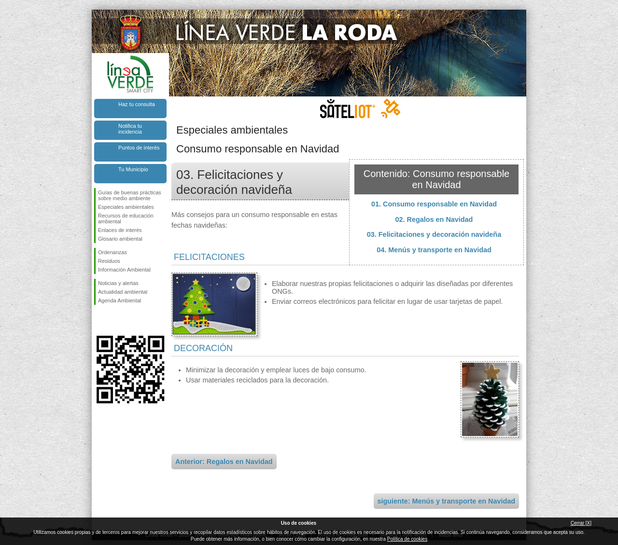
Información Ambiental (124, 269)
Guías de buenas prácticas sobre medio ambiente (129, 195)
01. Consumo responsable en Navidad (434, 204)
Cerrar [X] (581, 523)
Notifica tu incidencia (130, 129)
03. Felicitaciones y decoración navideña (434, 234)
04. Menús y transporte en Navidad (434, 250)
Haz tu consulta (136, 104)
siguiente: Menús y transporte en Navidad (446, 501)
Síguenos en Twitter (116, 320)
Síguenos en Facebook (100, 320)
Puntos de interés (139, 147)
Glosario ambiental (120, 239)
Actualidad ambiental (122, 292)
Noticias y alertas (118, 283)
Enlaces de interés (120, 230)
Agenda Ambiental (119, 300)
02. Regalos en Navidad (434, 219)
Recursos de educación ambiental (126, 218)
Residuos (109, 261)
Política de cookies (407, 539)
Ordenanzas (112, 252)
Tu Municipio (133, 169)
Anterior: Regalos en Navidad (224, 461)
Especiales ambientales (126, 207)
